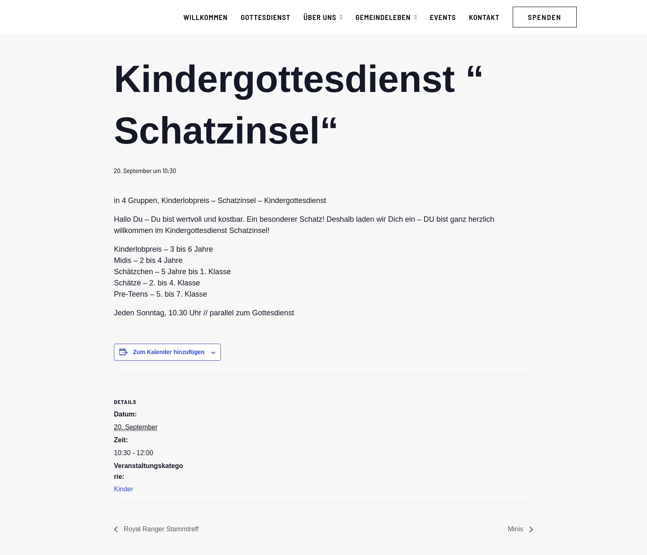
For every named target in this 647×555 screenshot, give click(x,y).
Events (443, 17)
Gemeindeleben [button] (386, 17)
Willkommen (205, 17)
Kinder (123, 489)
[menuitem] (206, 17)
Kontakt (484, 17)
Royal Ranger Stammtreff (160, 529)
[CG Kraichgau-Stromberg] (95, 17)
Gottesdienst (266, 17)
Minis (516, 529)
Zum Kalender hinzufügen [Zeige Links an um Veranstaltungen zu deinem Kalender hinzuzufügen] (169, 352)
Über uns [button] (323, 17)
